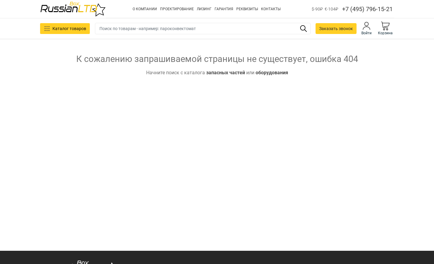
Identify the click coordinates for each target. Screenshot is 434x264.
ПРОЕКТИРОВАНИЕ (177, 9)
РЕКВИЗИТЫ (247, 9)
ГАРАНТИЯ (224, 9)
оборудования (272, 72)
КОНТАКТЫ (271, 9)
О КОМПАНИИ (145, 9)
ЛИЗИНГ (204, 9)
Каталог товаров (65, 28)
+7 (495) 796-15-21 (367, 9)
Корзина (385, 28)
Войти (366, 28)
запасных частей (225, 72)
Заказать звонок (336, 28)
